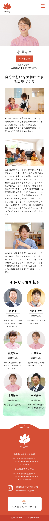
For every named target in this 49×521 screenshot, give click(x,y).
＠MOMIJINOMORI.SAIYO (26, 487)
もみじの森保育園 (25, 479)
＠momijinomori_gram (24, 491)
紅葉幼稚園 (25, 464)
